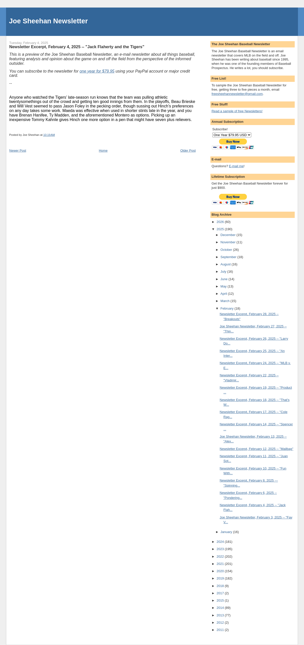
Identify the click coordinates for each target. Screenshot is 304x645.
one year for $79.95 (97, 71)
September (228, 257)
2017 (221, 593)
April (224, 294)
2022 (221, 556)
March (225, 301)
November (228, 242)
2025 (221, 229)
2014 (221, 608)
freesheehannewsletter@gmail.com (237, 94)
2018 (221, 586)
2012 (221, 622)
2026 (221, 222)
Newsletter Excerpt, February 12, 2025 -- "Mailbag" (256, 449)
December (228, 235)
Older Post (188, 150)
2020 (221, 571)
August (225, 264)
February (227, 308)
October (226, 250)
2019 (221, 578)
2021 (221, 564)
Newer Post (17, 150)
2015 (221, 600)
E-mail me (236, 166)
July (223, 271)
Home (103, 150)
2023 (221, 549)
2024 (221, 542)
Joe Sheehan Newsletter (48, 21)
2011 (221, 630)
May (223, 286)
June (224, 279)
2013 (221, 615)
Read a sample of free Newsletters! (237, 111)
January (226, 532)
